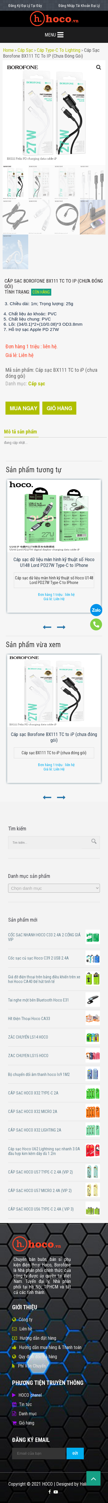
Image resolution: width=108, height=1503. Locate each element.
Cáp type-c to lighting (58, 50)
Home (8, 50)
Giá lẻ (10, 355)
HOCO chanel (30, 1395)
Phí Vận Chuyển (32, 1366)
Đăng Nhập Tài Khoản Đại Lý (79, 5)
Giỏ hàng (26, 1423)
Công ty (26, 1319)
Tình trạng (17, 292)
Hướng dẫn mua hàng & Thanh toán (50, 1347)
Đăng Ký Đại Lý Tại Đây (25, 5)
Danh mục (28, 1413)
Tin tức (25, 1404)
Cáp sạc (25, 50)
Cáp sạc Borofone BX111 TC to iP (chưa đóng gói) (51, 53)
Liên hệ (25, 1329)
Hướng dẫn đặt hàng (38, 1338)
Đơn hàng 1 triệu (23, 346)
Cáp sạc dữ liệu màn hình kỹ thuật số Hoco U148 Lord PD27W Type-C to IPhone (54, 562)
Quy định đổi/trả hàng (38, 1356)
